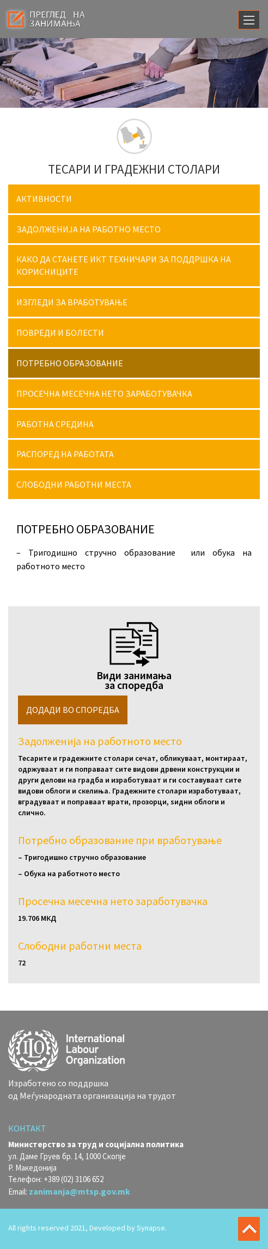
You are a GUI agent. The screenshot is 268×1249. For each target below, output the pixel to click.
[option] (134, 73)
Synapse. (152, 1228)
